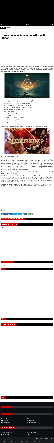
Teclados (3, 265)
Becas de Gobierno (5, 417)
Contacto (51, 438)
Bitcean (29, 417)
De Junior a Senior (5, 418)
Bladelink (4, 41)
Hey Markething (30, 420)
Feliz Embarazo (4, 420)
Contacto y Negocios (31, 430)
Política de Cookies (5, 434)
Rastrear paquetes (31, 424)
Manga (9, 31)
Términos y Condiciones (6, 432)
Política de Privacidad (31, 432)
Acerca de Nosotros (5, 430)
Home (37, 438)
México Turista (30, 418)
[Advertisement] (27, 11)
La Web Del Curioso (31, 422)
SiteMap (29, 434)
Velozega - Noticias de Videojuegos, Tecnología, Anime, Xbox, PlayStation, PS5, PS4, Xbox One (27, 441)
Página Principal (4, 31)
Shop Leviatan (4, 424)
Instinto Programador (5, 422)
